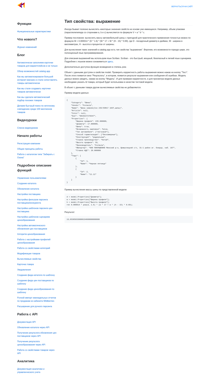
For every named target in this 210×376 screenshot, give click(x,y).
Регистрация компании (28, 143)
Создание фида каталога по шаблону (36, 275)
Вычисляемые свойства (29, 259)
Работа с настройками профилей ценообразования (34, 241)
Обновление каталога (28, 189)
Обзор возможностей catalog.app (33, 71)
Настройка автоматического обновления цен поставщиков (32, 227)
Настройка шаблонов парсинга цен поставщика (34, 210)
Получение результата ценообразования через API (31, 343)
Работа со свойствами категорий (33, 248)
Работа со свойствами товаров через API (36, 351)
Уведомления (24, 270)
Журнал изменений (27, 47)
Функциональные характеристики (34, 31)
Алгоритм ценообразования (31, 234)
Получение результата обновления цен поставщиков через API (36, 334)
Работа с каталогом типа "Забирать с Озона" (36, 156)
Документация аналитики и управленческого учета (30, 370)
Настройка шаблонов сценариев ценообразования (33, 218)
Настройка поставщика (29, 194)
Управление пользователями (31, 178)
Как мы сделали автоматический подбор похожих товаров (33, 99)
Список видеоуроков (27, 128)
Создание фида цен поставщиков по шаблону (35, 282)
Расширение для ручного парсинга (34, 306)
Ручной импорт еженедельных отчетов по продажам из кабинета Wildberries (36, 299)
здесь (110, 61)
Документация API (26, 322)
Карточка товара (25, 264)
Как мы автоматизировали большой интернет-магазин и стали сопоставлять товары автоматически (37, 79)
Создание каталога (26, 183)
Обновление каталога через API (33, 327)
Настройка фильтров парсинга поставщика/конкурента (32, 201)
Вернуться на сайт (182, 6)
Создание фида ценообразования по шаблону (35, 290)
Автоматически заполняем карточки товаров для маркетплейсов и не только (37, 64)
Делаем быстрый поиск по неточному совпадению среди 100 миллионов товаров (36, 109)
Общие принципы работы (30, 149)
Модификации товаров (28, 253)
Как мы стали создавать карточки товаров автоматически (34, 90)
